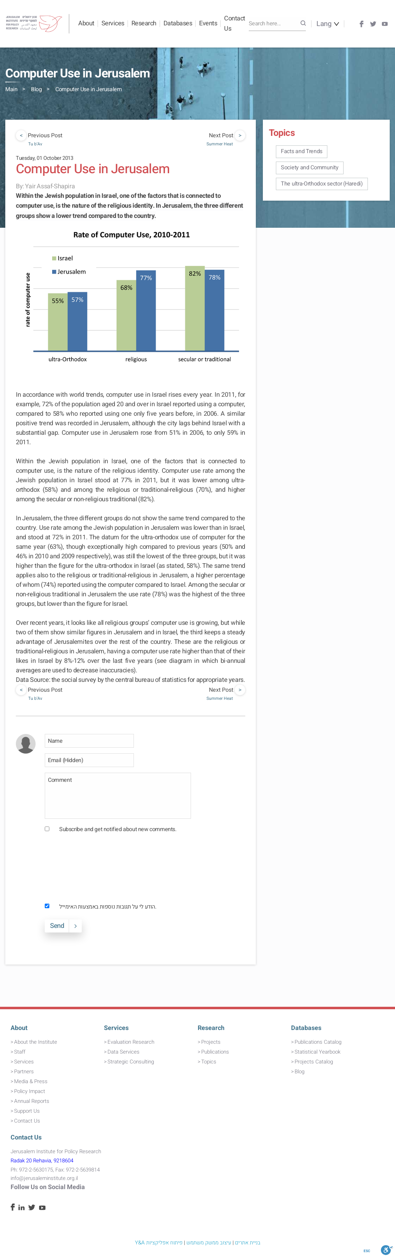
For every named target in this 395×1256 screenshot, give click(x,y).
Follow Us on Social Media (48, 1187)
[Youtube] (385, 23)
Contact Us (234, 23)
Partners (24, 1071)
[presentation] (74, 867)
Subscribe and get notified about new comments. (118, 829)
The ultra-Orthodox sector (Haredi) (322, 184)
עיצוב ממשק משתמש (208, 1242)
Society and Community (310, 167)
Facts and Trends (301, 151)
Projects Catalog (314, 1062)
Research (143, 23)
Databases (177, 23)
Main (11, 89)
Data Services (123, 1052)
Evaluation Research (130, 1042)
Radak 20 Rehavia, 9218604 (42, 1160)
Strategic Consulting (130, 1062)
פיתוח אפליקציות (164, 1242)
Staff (19, 1052)
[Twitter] (373, 23)
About (86, 23)
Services (112, 23)
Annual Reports (31, 1101)
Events (208, 23)
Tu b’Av (35, 144)
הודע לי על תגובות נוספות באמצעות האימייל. (107, 907)
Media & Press (31, 1081)
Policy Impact (29, 1091)
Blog (36, 89)
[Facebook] (361, 23)
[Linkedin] (21, 1208)
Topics (208, 1062)
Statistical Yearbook (317, 1052)
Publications (215, 1052)
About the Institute (35, 1042)
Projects (211, 1042)
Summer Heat (219, 144)
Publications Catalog (318, 1042)
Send (57, 926)
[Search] (303, 23)
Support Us (27, 1111)
